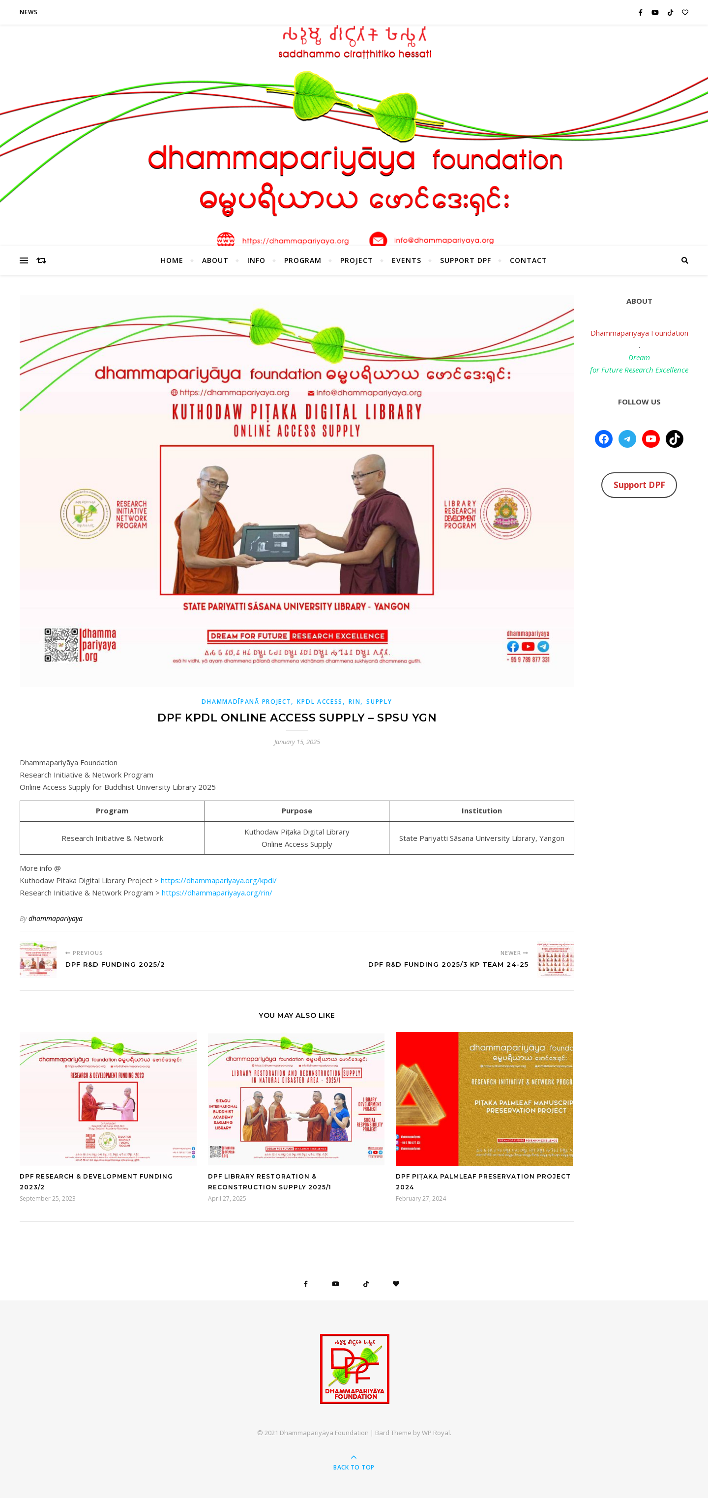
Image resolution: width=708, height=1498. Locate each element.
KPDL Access (320, 701)
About (215, 260)
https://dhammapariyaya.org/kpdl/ (219, 880)
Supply (379, 701)
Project (356, 260)
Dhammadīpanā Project (246, 701)
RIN (354, 701)
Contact (528, 260)
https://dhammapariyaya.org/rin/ (217, 892)
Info (256, 260)
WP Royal (436, 1432)
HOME (172, 260)
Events (406, 260)
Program (303, 260)
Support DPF (465, 260)
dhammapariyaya (56, 918)
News (29, 12)
